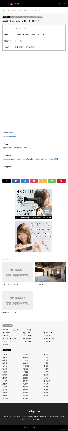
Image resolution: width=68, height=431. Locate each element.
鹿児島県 (5, 399)
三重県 (46, 375)
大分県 (25, 396)
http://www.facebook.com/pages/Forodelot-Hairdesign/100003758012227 (30, 159)
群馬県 (4, 363)
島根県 (25, 384)
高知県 (46, 390)
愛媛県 (25, 390)
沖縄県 (25, 399)
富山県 (4, 369)
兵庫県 (6, 17)
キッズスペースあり (9, 342)
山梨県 (4, 372)
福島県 (4, 360)
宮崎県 (46, 396)
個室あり (47, 342)
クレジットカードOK (9, 339)
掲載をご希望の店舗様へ (30, 416)
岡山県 (46, 384)
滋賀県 (4, 378)
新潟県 (46, 366)
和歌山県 (47, 381)
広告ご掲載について (39, 419)
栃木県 (46, 360)
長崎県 (46, 393)
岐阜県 (46, 372)
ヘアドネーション (31, 330)
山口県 (25, 387)
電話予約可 (38, 17)
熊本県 (4, 396)
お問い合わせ (26, 419)
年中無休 (47, 336)
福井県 (46, 369)
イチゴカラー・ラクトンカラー (21, 17)
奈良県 (25, 381)
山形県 (46, 357)
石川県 (25, 369)
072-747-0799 (20, 28)
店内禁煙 (5, 344)
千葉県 (46, 363)
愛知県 (25, 375)
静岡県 (4, 375)
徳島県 (46, 387)
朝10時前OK (48, 333)
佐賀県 (25, 393)
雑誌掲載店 (27, 339)
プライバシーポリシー (55, 416)
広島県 (4, 387)
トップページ (8, 416)
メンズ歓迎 (6, 333)
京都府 (25, 378)
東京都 (4, 366)
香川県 (4, 390)
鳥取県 (4, 384)
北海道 (4, 354)
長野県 (25, 372)
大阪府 (46, 378)
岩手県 (46, 354)
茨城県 (25, 360)
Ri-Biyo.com (34, 411)
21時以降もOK (7, 336)
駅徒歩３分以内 (49, 339)
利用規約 (43, 416)
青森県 (25, 354)
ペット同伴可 (27, 342)
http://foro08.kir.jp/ (9, 136)
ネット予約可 (27, 336)
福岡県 (4, 393)
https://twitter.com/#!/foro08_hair (14, 148)
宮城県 (4, 357)
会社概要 (17, 416)
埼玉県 (25, 363)
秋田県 (25, 357)
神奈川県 (26, 366)
